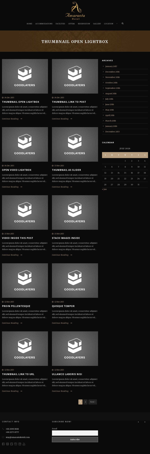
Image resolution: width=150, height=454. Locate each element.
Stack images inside (66, 238)
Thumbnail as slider (66, 169)
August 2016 (111, 93)
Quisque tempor (63, 306)
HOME (29, 24)
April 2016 (109, 115)
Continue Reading (12, 119)
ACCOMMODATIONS (43, 24)
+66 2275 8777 (12, 432)
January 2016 (111, 126)
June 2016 (109, 104)
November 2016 (112, 77)
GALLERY (97, 24)
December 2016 (112, 72)
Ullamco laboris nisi (67, 374)
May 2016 (109, 110)
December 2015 (112, 131)
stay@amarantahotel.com (18, 437)
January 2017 (111, 66)
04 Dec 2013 (9, 97)
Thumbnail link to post (69, 101)
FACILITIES (60, 24)
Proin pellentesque (16, 306)
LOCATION (108, 24)
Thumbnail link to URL (18, 374)
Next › (92, 402)
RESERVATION (84, 24)
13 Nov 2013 (59, 166)
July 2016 (109, 99)
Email (54, 428)
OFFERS (71, 24)
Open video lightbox (16, 169)
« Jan (104, 189)
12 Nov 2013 (9, 302)
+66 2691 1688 (12, 429)
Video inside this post (17, 238)
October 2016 (111, 82)
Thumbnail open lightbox (20, 101)
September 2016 (112, 88)
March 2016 (110, 121)
